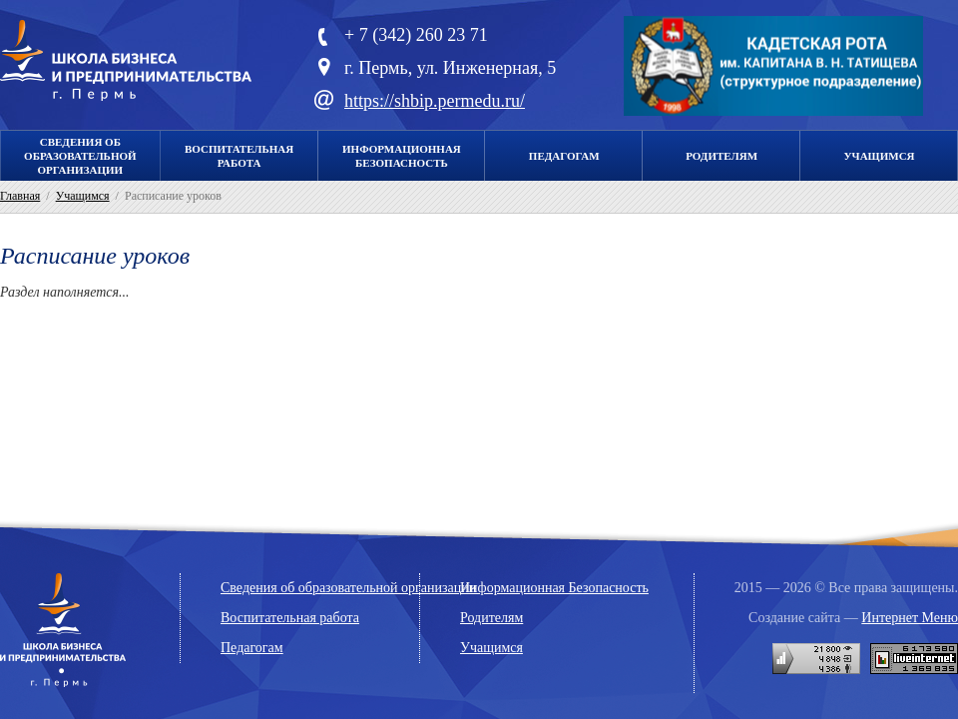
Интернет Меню (909, 617)
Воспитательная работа (290, 617)
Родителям (721, 156)
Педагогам (564, 156)
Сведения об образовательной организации (80, 156)
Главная (20, 196)
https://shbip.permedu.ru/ (434, 101)
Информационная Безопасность (554, 587)
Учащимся (879, 156)
